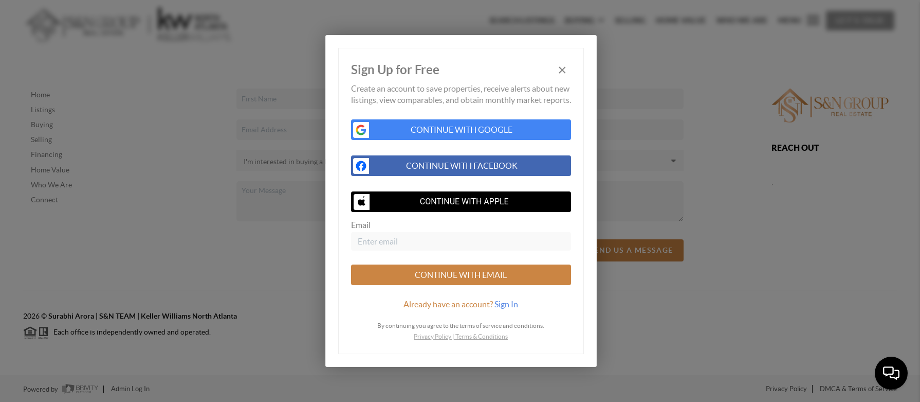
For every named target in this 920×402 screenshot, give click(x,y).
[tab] (461, 304)
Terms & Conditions (481, 336)
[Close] (562, 70)
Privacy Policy (432, 336)
